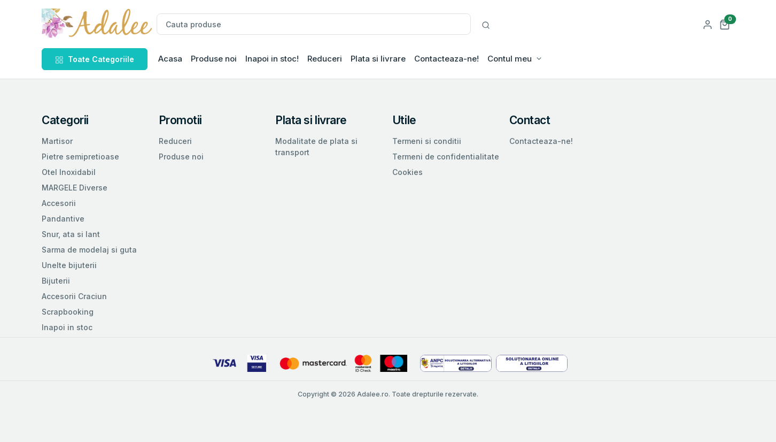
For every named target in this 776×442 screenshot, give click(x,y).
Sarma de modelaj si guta (89, 249)
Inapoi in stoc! (272, 59)
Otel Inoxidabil (69, 172)
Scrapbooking (68, 311)
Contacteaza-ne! (446, 59)
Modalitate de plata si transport (316, 146)
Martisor (57, 141)
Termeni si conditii (426, 141)
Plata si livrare (378, 59)
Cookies (407, 172)
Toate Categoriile (94, 59)
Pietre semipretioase (80, 156)
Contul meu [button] (509, 59)
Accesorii (59, 203)
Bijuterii (56, 280)
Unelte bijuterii (69, 265)
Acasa (170, 59)
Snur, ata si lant (71, 234)
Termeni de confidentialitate (445, 156)
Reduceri (324, 59)
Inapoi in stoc (67, 327)
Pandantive (63, 218)
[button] (724, 23)
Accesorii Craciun (74, 296)
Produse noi (214, 59)
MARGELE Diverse (74, 187)
